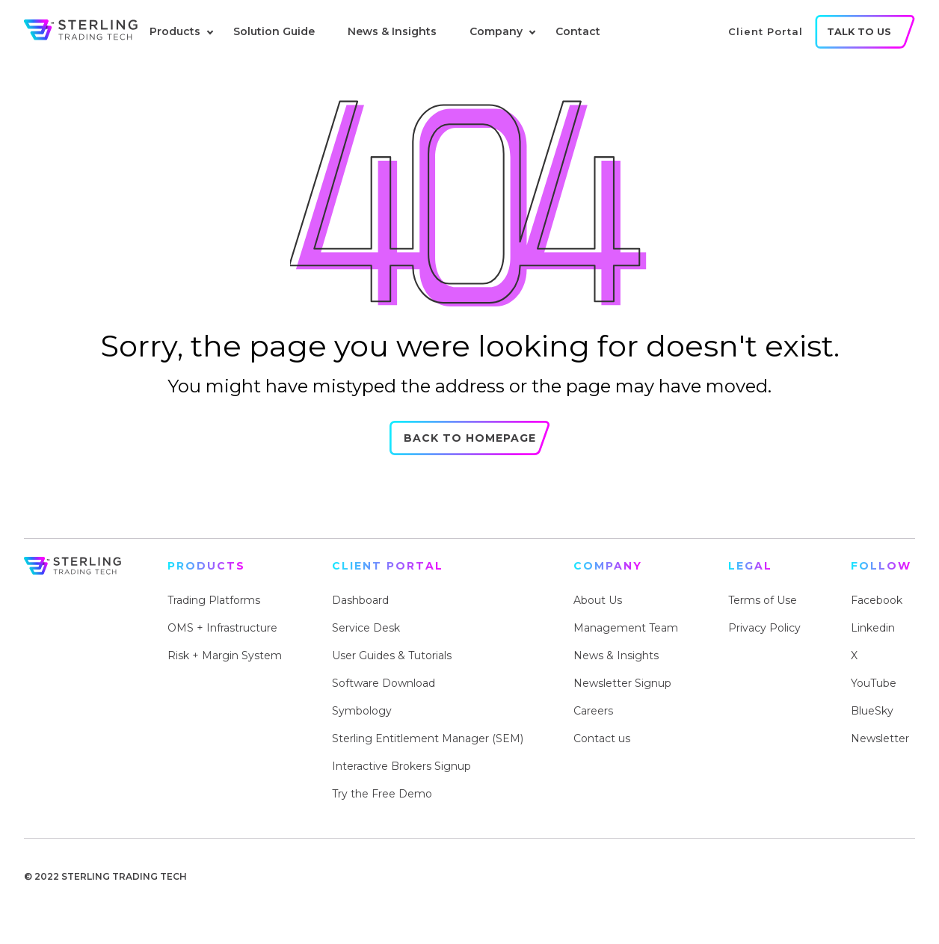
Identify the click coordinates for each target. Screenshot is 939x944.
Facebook (876, 600)
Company (496, 31)
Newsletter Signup (622, 683)
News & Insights (392, 31)
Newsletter (880, 738)
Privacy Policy (764, 628)
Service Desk (366, 628)
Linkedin (873, 628)
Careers (593, 711)
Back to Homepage (470, 450)
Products (175, 31)
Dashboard (360, 600)
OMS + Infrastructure (222, 628)
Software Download (383, 683)
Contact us (601, 738)
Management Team (625, 628)
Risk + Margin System (224, 655)
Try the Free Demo (382, 793)
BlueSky (872, 711)
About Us (597, 600)
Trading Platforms (213, 600)
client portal (765, 31)
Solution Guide (274, 31)
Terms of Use (762, 600)
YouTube (873, 683)
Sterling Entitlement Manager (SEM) (427, 738)
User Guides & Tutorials (392, 655)
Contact (577, 31)
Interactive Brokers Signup (401, 766)
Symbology (362, 711)
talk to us (859, 31)
